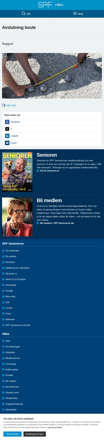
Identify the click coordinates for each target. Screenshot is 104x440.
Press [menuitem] (8, 314)
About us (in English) (15, 279)
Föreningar (10, 364)
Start (7, 341)
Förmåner (10, 262)
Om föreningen (12, 347)
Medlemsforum (12, 358)
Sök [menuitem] (26, 13)
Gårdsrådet (10, 410)
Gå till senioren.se (49, 171)
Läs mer (11, 105)
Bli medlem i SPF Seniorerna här (57, 223)
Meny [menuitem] (78, 13)
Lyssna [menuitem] (8, 308)
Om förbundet (12, 251)
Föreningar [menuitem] (10, 285)
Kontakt (9, 375)
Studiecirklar (11, 398)
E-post (13, 143)
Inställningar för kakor (35, 434)
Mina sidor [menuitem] (10, 296)
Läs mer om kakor (55, 427)
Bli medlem (10, 256)
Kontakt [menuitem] (9, 291)
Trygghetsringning (14, 404)
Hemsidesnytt (12, 387)
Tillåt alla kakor (12, 434)
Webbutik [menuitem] (10, 319)
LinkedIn (14, 136)
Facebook (15, 122)
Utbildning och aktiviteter (17, 268)
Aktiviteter (10, 352)
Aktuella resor (12, 392)
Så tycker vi (11, 274)
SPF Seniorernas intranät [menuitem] (17, 325)
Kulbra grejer (11, 369)
